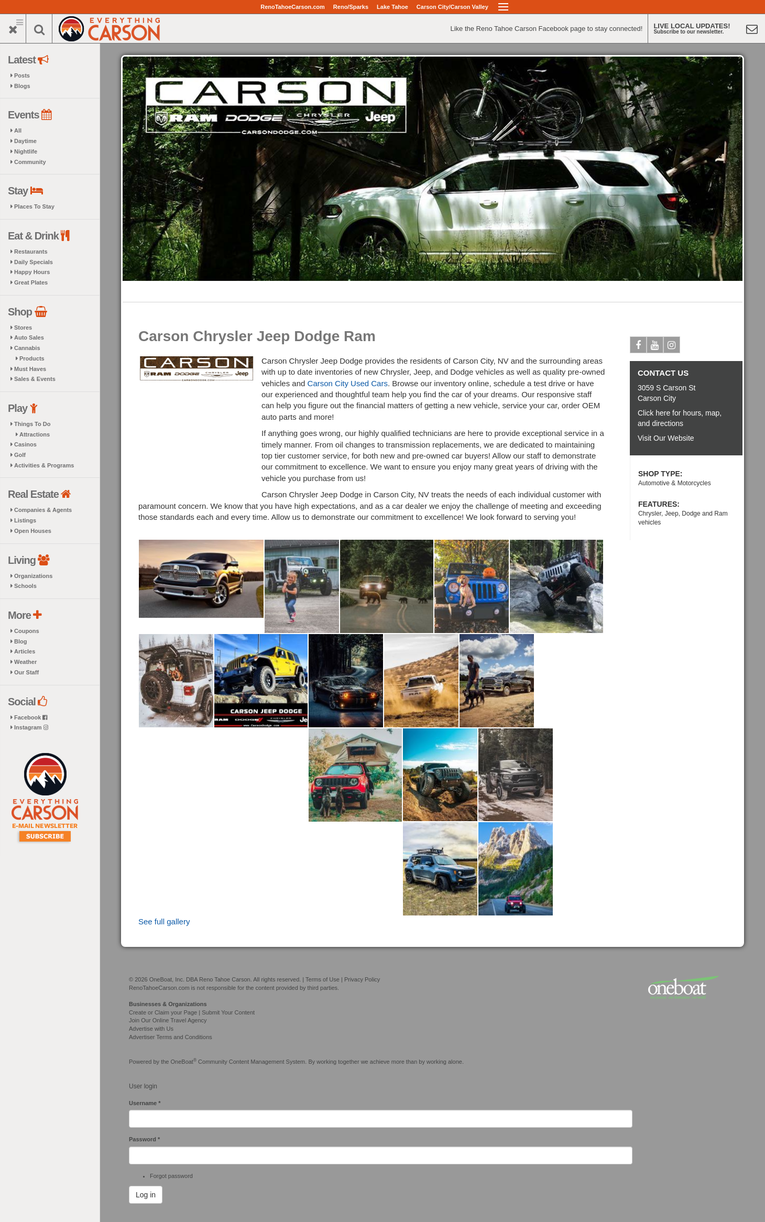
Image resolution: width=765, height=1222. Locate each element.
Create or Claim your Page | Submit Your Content (192, 1012)
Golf (20, 455)
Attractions (34, 434)
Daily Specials (33, 262)
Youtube (655, 347)
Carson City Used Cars (348, 383)
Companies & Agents (43, 510)
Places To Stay (34, 206)
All (17, 130)
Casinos (25, 444)
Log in (146, 1195)
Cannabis (27, 348)
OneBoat (184, 1062)
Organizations (33, 576)
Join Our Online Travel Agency (168, 1020)
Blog (20, 641)
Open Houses (32, 531)
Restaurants (31, 251)
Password (144, 1139)
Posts (22, 75)
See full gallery (164, 921)
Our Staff (26, 672)
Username (145, 1103)
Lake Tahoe (392, 7)
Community (30, 162)
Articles (24, 651)
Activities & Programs (44, 465)
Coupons (26, 631)
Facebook (30, 717)
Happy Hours (32, 272)
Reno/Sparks (350, 7)
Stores (23, 327)
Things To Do (32, 424)
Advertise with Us (151, 1028)
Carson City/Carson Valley (452, 7)
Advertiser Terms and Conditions (170, 1037)
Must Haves (30, 369)
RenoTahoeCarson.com (292, 7)
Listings (25, 520)
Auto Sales (29, 337)
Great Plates (31, 282)
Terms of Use (322, 979)
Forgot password (171, 1176)
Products (32, 358)
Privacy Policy (362, 979)
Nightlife (25, 151)
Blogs (22, 86)
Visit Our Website (666, 438)
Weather (25, 662)
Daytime (25, 141)
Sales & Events (35, 379)
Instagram (31, 727)
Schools (25, 586)
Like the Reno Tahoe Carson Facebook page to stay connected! (546, 28)
